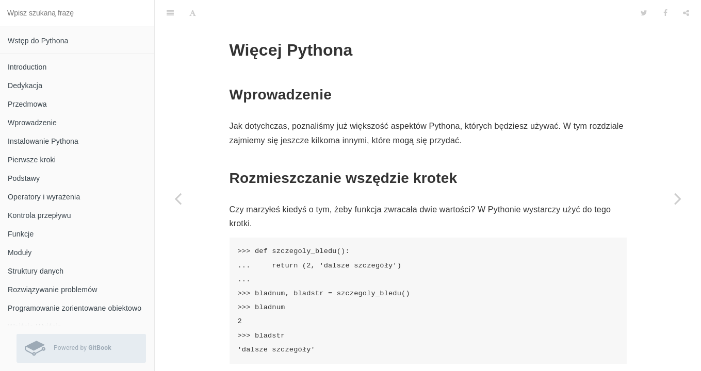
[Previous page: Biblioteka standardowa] (178, 198)
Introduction (27, 67)
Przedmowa (27, 104)
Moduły (19, 252)
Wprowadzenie (32, 123)
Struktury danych (35, 271)
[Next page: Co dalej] (678, 198)
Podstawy (24, 178)
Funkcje (21, 234)
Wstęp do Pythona (38, 41)
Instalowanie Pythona (43, 141)
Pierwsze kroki (32, 160)
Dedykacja (25, 85)
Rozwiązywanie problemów (52, 289)
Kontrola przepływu (39, 215)
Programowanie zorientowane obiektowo (74, 308)
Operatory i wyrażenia (44, 197)
